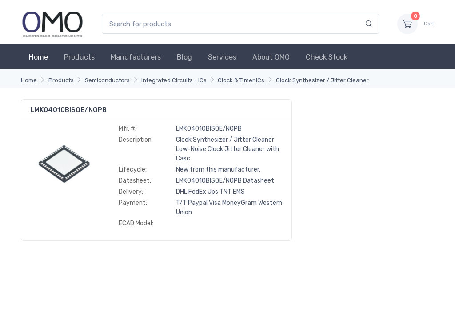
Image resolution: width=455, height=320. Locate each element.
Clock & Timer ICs (241, 80)
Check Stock (326, 57)
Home (38, 57)
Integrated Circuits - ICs (174, 80)
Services (222, 57)
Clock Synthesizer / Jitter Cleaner (322, 80)
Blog (184, 57)
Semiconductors (107, 80)
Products (79, 57)
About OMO (271, 57)
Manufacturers (136, 57)
